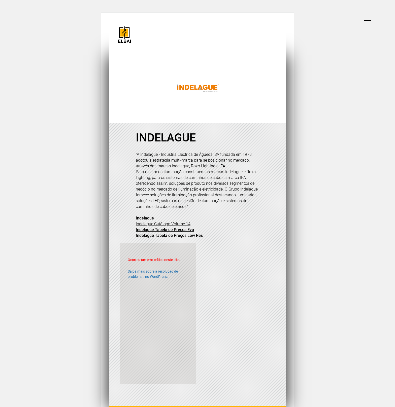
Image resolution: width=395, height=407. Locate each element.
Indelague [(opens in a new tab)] (145, 218)
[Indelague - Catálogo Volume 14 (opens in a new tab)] (163, 223)
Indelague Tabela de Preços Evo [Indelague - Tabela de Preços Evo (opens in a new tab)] (165, 229)
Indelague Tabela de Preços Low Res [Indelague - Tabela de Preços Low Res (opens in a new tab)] (169, 235)
